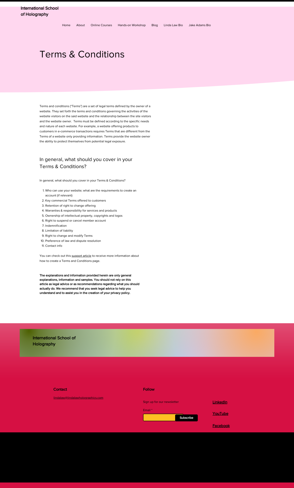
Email (147, 410)
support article (81, 255)
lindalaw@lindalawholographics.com (78, 397)
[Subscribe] (186, 417)
